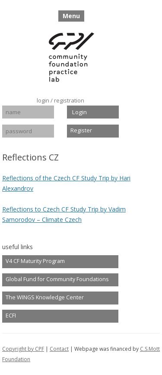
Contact (59, 349)
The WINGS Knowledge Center (45, 297)
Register (81, 130)
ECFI (11, 315)
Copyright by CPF (23, 349)
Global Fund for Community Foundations (57, 279)
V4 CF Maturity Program (35, 261)
